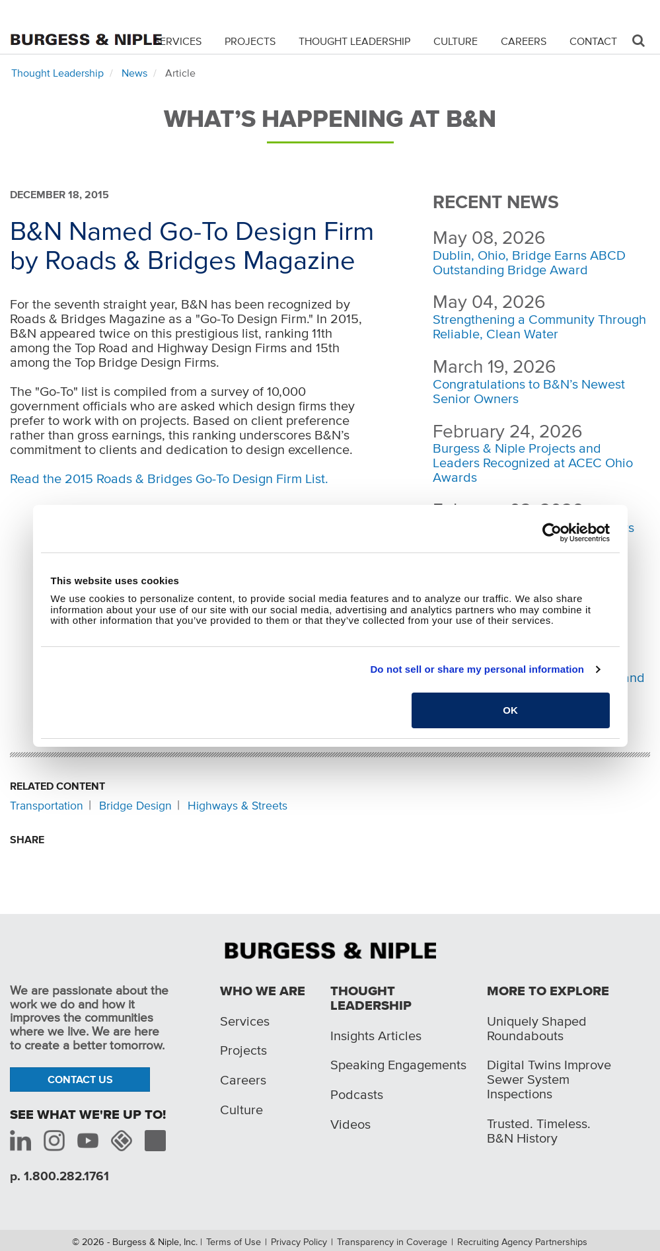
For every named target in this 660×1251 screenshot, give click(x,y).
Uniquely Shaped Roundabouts (537, 1028)
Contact (593, 41)
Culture (455, 41)
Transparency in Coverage (392, 1241)
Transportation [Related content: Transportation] (46, 805)
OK (510, 710)
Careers (523, 41)
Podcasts (356, 1094)
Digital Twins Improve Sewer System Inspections (549, 1079)
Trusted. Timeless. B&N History (539, 1130)
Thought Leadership (354, 41)
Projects (250, 41)
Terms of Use (233, 1241)
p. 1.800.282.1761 (59, 1176)
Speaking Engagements (398, 1064)
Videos (350, 1124)
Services (178, 41)
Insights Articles (376, 1035)
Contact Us (80, 1079)
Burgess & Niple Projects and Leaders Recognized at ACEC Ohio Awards (533, 462)
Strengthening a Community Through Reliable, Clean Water (539, 326)
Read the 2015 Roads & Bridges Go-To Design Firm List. (169, 478)
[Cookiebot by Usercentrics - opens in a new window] (552, 533)
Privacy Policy (299, 1241)
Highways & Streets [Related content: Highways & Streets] (237, 805)
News (134, 73)
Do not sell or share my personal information (477, 669)
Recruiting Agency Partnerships (522, 1241)
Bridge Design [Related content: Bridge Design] (135, 805)
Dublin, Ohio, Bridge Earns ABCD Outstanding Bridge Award (529, 262)
